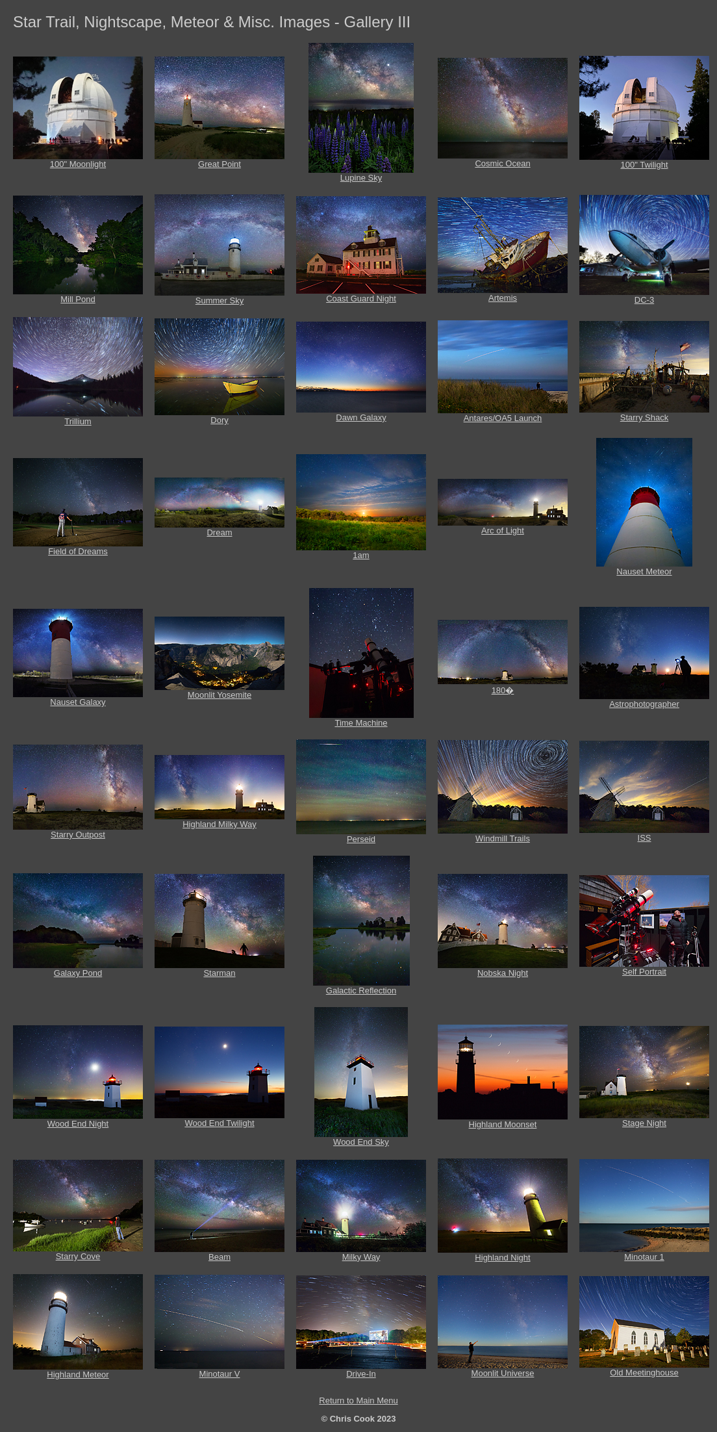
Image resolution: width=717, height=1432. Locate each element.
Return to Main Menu (358, 1400)
